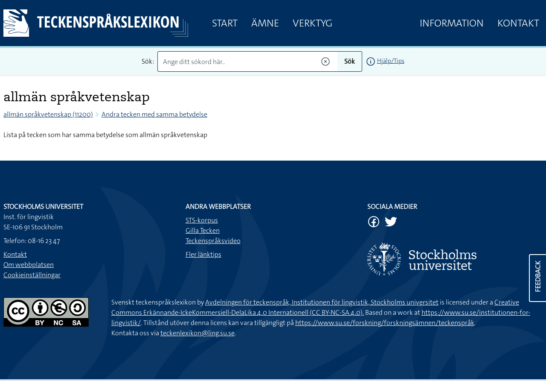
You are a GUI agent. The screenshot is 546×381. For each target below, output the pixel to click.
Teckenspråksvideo (213, 240)
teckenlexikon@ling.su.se (197, 332)
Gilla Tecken (203, 230)
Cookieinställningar (32, 274)
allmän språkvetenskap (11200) (48, 114)
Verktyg (312, 23)
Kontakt (518, 23)
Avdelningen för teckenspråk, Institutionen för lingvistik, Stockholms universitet (322, 302)
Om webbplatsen (28, 264)
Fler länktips (203, 254)
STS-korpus (202, 220)
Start (225, 23)
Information (452, 23)
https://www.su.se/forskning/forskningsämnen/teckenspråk (384, 322)
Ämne (265, 23)
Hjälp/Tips (390, 60)
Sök (349, 61)
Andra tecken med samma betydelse (154, 114)
